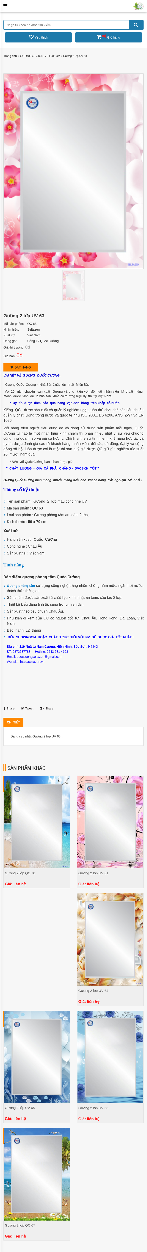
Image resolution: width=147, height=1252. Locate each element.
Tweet (27, 708)
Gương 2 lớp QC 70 (20, 873)
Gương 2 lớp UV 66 (93, 1108)
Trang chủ (10, 56)
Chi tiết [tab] (13, 722)
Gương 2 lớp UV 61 (93, 873)
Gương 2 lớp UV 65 (20, 1108)
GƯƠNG (25, 56)
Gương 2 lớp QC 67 (20, 1225)
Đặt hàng (20, 367)
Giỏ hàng (108, 37)
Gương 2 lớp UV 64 (93, 991)
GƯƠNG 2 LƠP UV (47, 56)
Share (8, 708)
